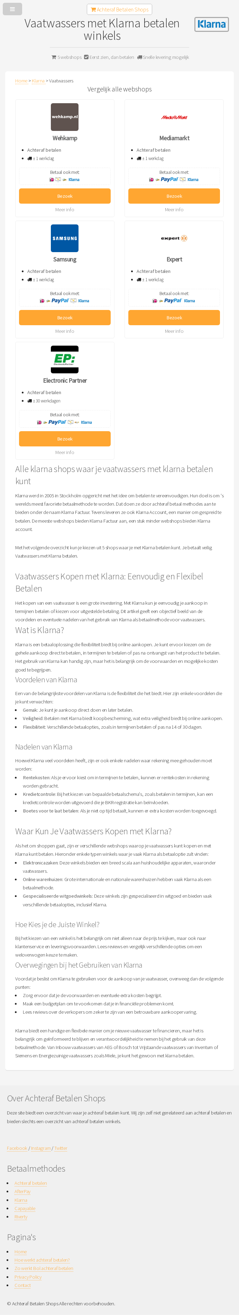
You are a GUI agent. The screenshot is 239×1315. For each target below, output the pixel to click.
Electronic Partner (65, 380)
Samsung (64, 259)
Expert (174, 259)
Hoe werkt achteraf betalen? (42, 1260)
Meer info (64, 209)
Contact (22, 1285)
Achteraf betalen (31, 1183)
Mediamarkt (174, 138)
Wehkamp (65, 138)
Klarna (21, 1200)
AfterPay (22, 1191)
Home (21, 1252)
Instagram (41, 1148)
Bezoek (65, 196)
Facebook (17, 1148)
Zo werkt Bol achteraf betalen (44, 1268)
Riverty (21, 1217)
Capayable (25, 1208)
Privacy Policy (28, 1277)
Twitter (60, 1148)
